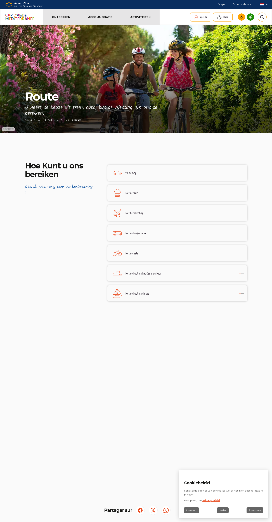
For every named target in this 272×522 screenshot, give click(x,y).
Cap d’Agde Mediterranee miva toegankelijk (241, 17)
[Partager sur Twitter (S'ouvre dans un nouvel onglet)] (153, 510)
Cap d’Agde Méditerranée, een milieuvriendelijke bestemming (250, 17)
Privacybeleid (211, 500)
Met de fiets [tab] (131, 253)
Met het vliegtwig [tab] (134, 213)
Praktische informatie (242, 4)
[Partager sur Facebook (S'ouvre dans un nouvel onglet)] (140, 510)
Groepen (221, 4)
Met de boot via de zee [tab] (137, 293)
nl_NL (263, 4)
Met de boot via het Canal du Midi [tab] (143, 273)
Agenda (203, 16)
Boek (225, 16)
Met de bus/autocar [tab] (135, 233)
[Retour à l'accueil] (19, 17)
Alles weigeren (192, 510)
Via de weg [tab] (130, 173)
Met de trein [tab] (131, 193)
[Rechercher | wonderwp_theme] (262, 17)
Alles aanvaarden (253, 510)
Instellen (222, 510)
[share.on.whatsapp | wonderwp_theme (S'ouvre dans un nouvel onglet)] (166, 510)
